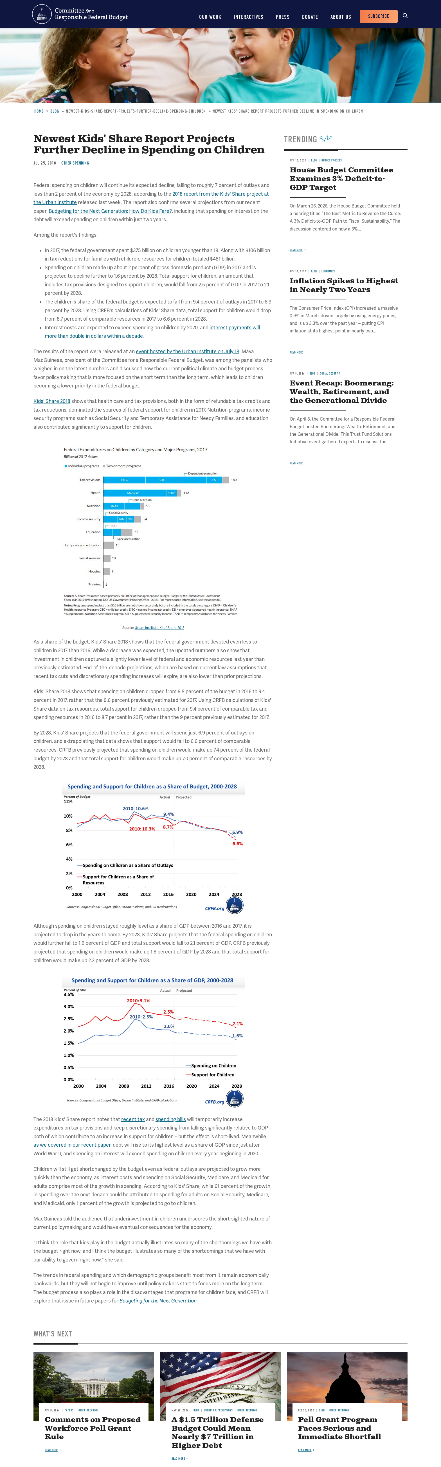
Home (39, 111)
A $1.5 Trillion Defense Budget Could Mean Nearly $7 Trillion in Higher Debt (218, 1433)
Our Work (210, 17)
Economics (328, 271)
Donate (310, 17)
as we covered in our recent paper (72, 1145)
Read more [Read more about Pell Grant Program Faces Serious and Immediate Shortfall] (305, 1450)
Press (283, 17)
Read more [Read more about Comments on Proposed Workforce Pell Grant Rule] (51, 1450)
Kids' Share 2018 (51, 401)
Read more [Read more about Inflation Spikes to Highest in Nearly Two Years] (296, 352)
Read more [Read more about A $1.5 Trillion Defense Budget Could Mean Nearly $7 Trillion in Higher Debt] (178, 1459)
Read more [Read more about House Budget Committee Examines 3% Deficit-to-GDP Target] (296, 250)
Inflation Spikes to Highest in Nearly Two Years (344, 285)
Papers (69, 1410)
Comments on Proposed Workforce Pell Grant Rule (93, 1428)
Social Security (330, 373)
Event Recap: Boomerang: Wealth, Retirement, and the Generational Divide (342, 392)
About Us (340, 17)
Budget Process (331, 160)
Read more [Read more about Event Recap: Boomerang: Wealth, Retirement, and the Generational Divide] (296, 463)
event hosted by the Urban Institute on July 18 (187, 351)
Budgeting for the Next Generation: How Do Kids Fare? (110, 211)
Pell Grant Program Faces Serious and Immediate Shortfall (339, 1428)
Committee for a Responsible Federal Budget (80, 14)
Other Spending (75, 163)
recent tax (133, 1119)
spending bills (171, 1119)
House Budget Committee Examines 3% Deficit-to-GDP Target (341, 179)
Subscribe (378, 16)
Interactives (249, 17)
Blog (54, 111)
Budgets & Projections (218, 1410)
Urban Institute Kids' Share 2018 (159, 628)
